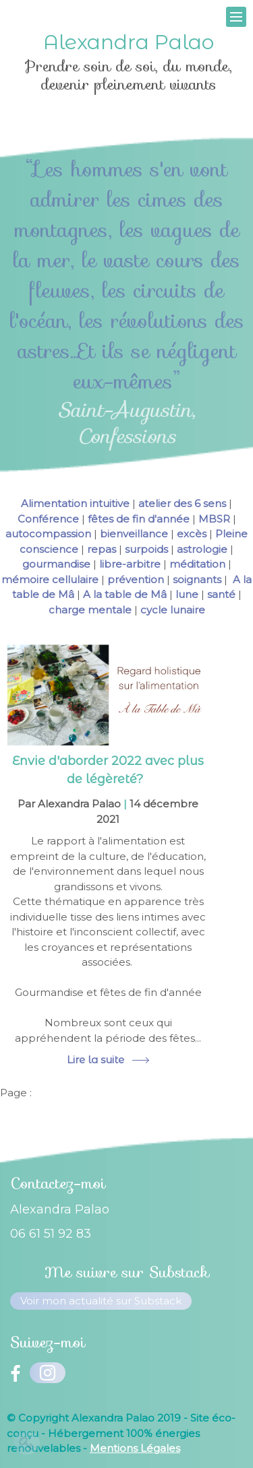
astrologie (202, 549)
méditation (197, 564)
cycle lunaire (172, 609)
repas (101, 549)
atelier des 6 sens (182, 503)
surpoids (146, 549)
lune (186, 594)
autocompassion (48, 533)
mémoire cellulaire (50, 579)
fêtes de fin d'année (139, 518)
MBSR (214, 518)
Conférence (48, 518)
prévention (135, 579)
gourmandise (56, 564)
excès (191, 533)
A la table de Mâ (125, 594)
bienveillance (134, 533)
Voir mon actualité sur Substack (100, 1300)
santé (221, 594)
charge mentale (90, 609)
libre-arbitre (130, 564)
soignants (197, 579)
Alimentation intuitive (75, 503)
